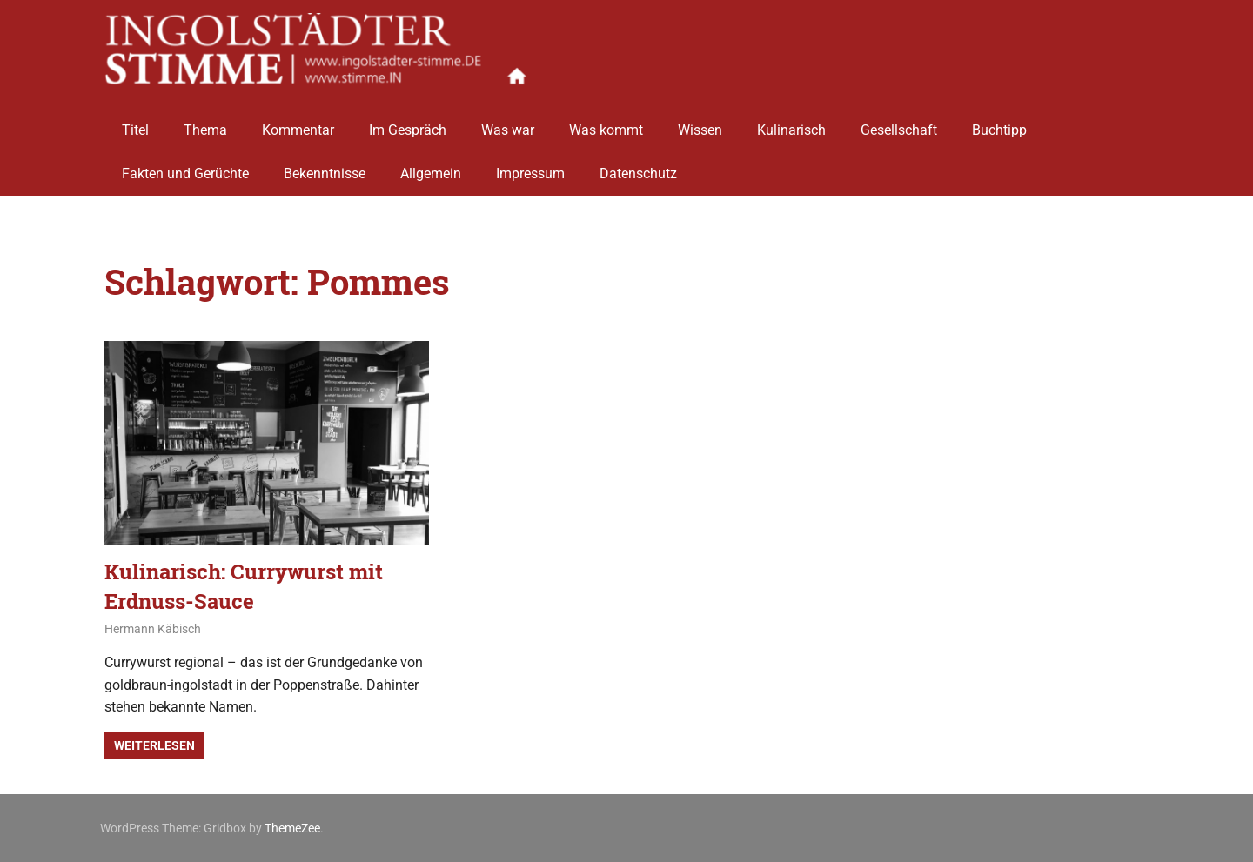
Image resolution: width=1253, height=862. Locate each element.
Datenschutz (638, 167)
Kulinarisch (791, 124)
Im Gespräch (407, 124)
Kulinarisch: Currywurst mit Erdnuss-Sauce (243, 586)
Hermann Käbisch (152, 629)
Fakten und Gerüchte (185, 167)
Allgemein (430, 167)
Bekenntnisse (324, 167)
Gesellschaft (899, 124)
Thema (205, 124)
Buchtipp (999, 124)
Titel (135, 124)
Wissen (700, 124)
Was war (507, 124)
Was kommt (606, 124)
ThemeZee (292, 828)
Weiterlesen (154, 745)
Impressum (530, 167)
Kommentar (298, 124)
